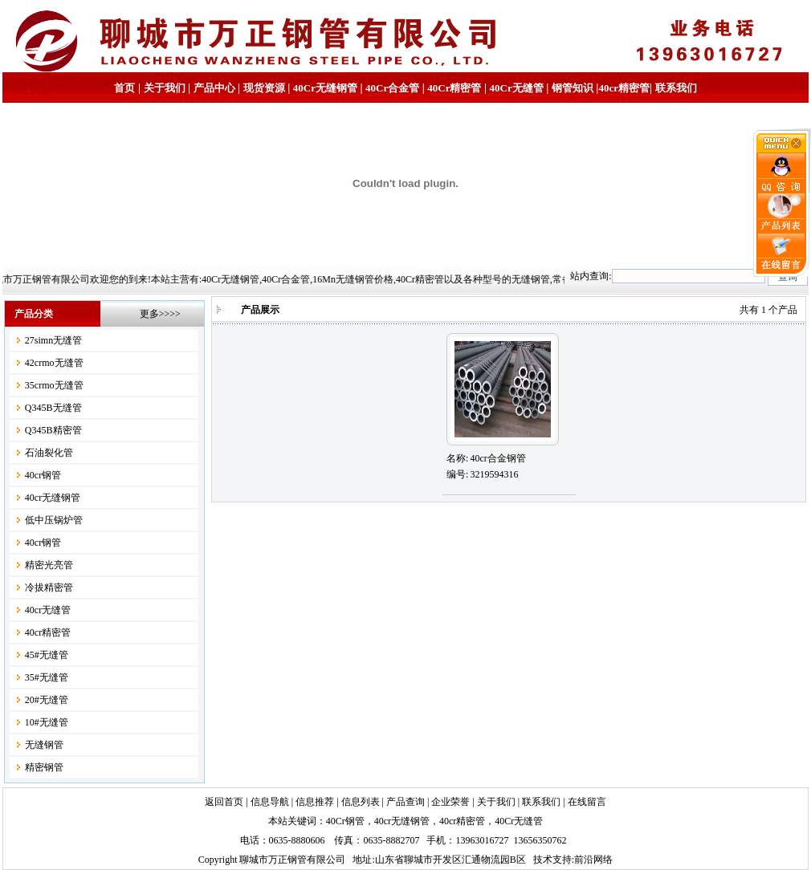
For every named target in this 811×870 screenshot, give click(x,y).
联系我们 (676, 88)
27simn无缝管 (53, 340)
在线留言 (587, 801)
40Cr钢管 (345, 821)
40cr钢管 (43, 475)
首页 (124, 88)
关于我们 (164, 88)
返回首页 (224, 801)
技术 (542, 859)
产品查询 (405, 801)
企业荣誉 (450, 801)
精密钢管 (44, 767)
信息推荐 (314, 801)
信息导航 (270, 801)
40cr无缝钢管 (52, 497)
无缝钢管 (44, 744)
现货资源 (264, 88)
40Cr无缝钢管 (325, 88)
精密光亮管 (49, 565)
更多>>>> (160, 313)
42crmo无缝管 (54, 362)
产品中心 (214, 88)
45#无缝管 (46, 655)
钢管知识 (572, 88)
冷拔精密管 (49, 587)
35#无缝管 (46, 677)
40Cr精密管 (454, 88)
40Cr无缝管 (519, 821)
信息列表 (360, 801)
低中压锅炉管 (54, 520)
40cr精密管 (624, 88)
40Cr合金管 (392, 88)
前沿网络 (593, 859)
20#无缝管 (46, 699)
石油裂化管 (49, 452)
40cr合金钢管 (497, 458)
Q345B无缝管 (53, 407)
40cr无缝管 (48, 610)
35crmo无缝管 (54, 385)
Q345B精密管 (53, 430)
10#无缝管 (46, 722)
